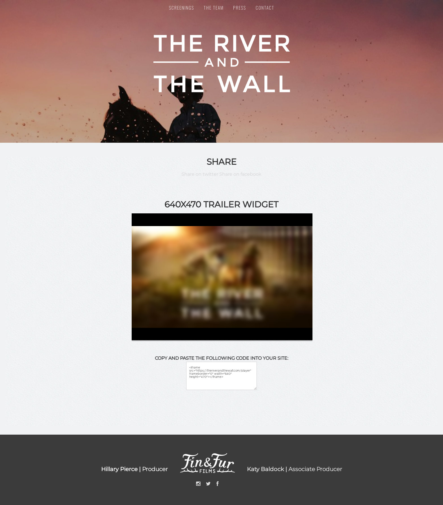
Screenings (181, 7)
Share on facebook (240, 174)
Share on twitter (199, 174)
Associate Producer (315, 469)
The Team (214, 7)
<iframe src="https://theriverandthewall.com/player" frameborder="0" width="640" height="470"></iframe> (221, 376)
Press (239, 7)
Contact (265, 7)
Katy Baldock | (267, 469)
